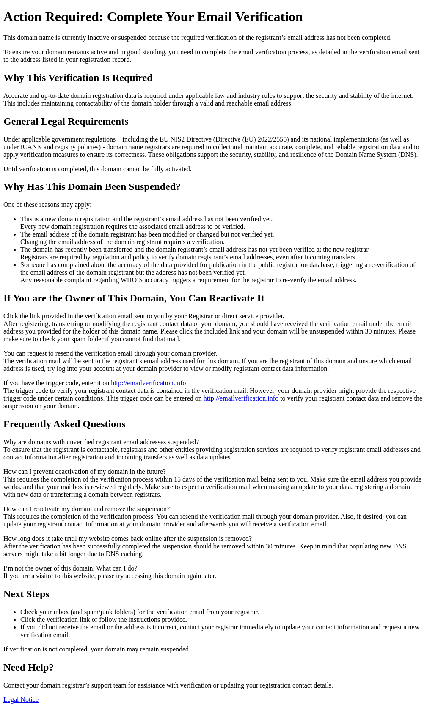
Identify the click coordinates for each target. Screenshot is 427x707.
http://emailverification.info (148, 383)
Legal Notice (21, 699)
